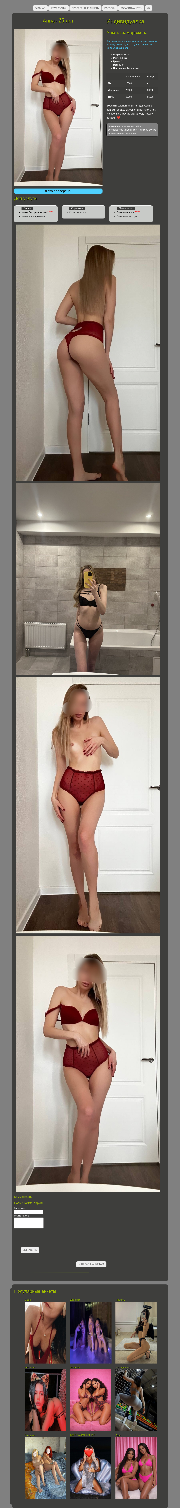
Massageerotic (122, 1367)
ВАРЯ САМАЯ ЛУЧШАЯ (82, 1435)
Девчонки (75, 1300)
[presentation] (35, 1238)
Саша (28, 1300)
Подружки (30, 1435)
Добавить (30, 1250)
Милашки (75, 1367)
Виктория (29, 1367)
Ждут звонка (59, 8)
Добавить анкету (131, 8)
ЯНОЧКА (120, 1300)
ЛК (148, 8)
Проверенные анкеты (85, 8)
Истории (109, 8)
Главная (40, 8)
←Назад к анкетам (91, 1264)
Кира (118, 1435)
